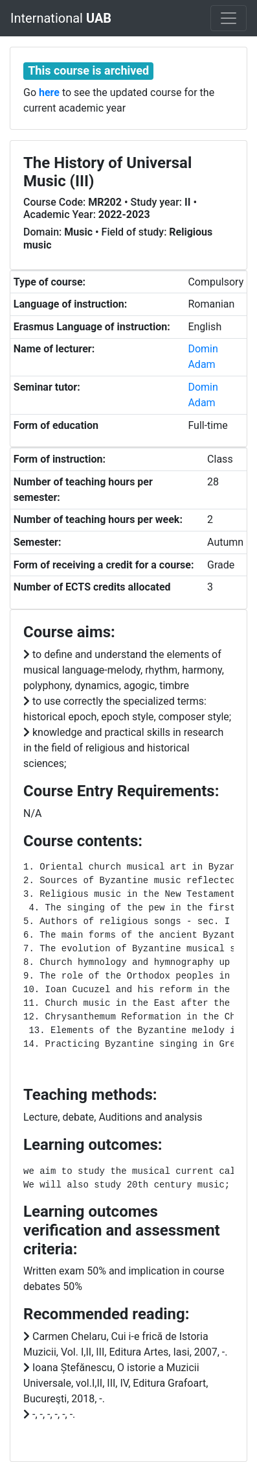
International (60, 18)
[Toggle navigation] (228, 18)
